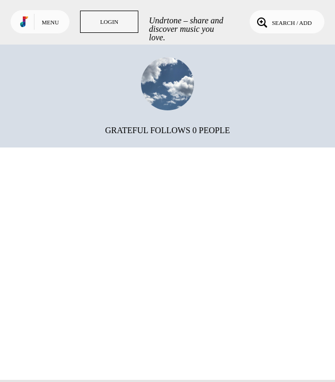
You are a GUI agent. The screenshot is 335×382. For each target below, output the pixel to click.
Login (109, 22)
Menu (50, 22)
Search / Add (283, 21)
